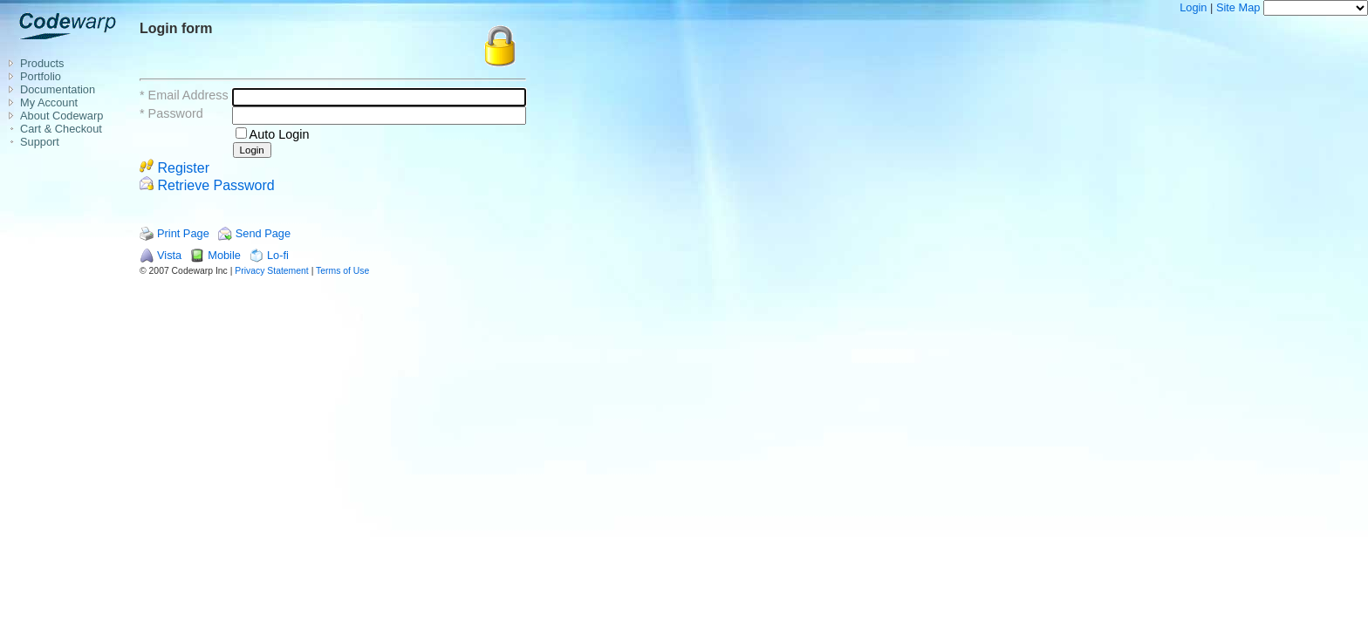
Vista (169, 255)
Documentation (57, 89)
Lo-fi (278, 255)
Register (174, 167)
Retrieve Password (207, 185)
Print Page (183, 233)
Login (1193, 7)
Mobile (224, 255)
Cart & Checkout (61, 128)
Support (39, 141)
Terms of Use (342, 271)
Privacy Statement (271, 271)
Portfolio (40, 76)
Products (42, 63)
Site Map (1238, 7)
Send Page (263, 233)
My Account (49, 102)
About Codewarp (61, 115)
